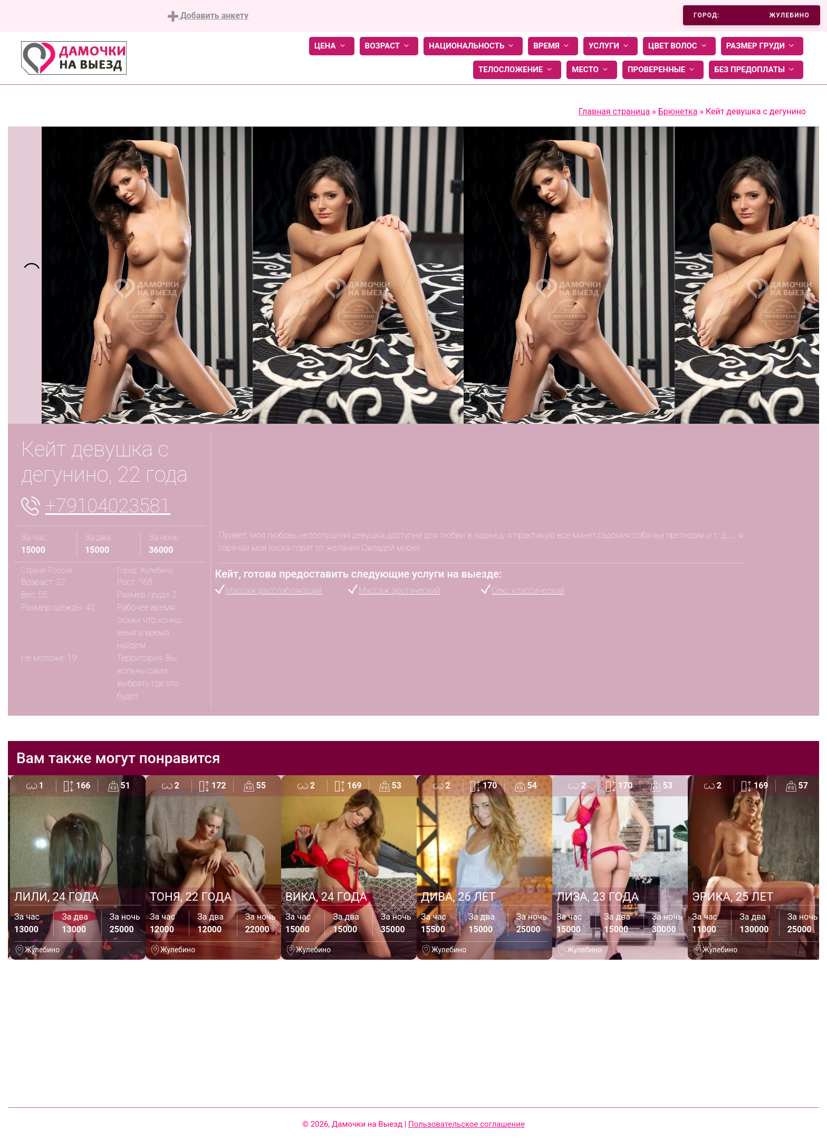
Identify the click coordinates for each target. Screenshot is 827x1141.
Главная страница (614, 111)
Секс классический (528, 591)
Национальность (473, 46)
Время (553, 46)
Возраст (389, 46)
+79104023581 (107, 506)
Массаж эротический (399, 591)
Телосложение (517, 70)
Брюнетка (678, 111)
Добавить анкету (208, 16)
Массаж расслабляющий (274, 591)
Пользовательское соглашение (466, 1124)
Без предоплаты (756, 70)
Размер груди (762, 46)
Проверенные (663, 70)
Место (592, 70)
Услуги (610, 46)
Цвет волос (679, 46)
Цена (331, 46)
